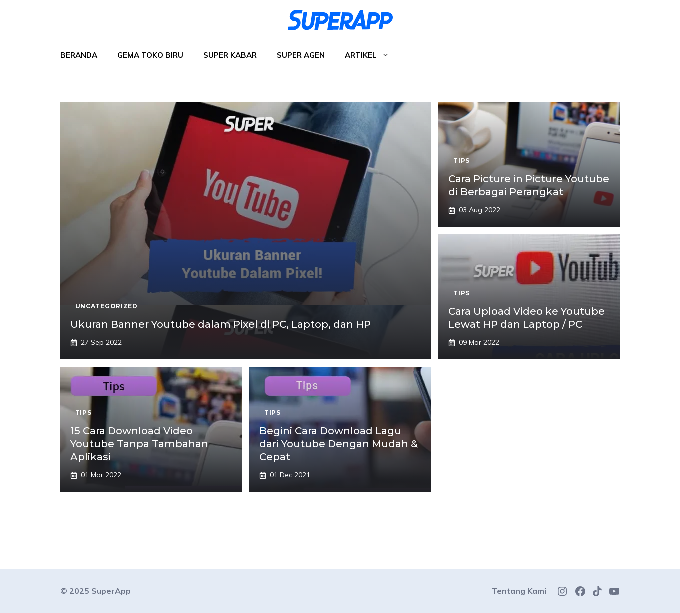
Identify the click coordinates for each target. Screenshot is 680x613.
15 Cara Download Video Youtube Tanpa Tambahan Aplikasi (139, 444)
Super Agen (301, 55)
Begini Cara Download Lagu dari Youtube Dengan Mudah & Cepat (338, 444)
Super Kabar (230, 55)
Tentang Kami (518, 591)
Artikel (372, 55)
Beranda (78, 55)
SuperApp (111, 591)
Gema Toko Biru (150, 55)
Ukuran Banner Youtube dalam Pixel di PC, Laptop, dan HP (220, 324)
